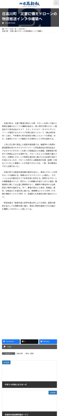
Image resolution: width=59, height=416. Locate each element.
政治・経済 (30, 353)
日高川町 (19, 353)
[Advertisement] (29, 58)
